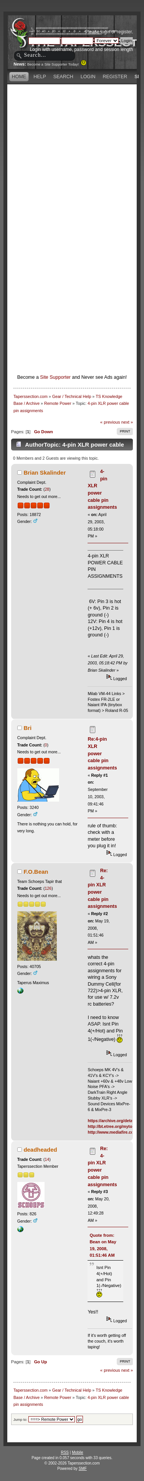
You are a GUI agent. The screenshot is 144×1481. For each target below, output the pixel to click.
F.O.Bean (35, 871)
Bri (27, 728)
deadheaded (40, 1149)
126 (48, 888)
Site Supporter (55, 377)
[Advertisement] (72, 158)
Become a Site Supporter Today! (57, 64)
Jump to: (20, 1419)
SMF (83, 1468)
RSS (65, 1452)
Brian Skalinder (44, 472)
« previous (110, 422)
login (105, 32)
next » (127, 422)
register (124, 32)
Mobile (77, 1452)
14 (47, 1159)
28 (47, 489)
